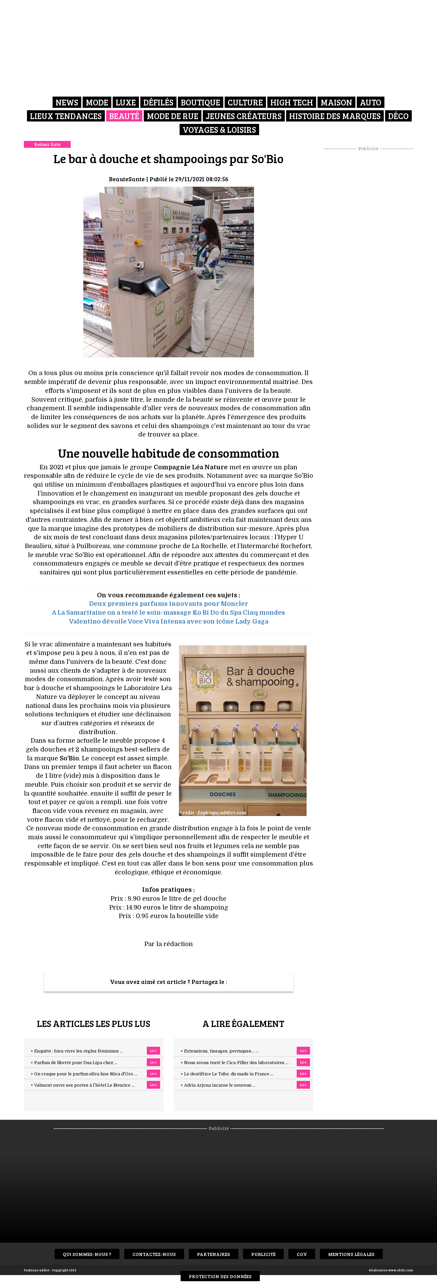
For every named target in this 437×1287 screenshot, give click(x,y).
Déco (398, 115)
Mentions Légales (351, 1254)
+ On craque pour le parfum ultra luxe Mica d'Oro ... (84, 1074)
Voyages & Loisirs (219, 129)
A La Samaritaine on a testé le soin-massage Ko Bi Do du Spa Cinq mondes (168, 612)
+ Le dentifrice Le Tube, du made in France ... (227, 1074)
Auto (370, 102)
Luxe (126, 102)
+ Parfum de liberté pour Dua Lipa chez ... (74, 1062)
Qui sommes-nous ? (87, 1254)
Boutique (200, 102)
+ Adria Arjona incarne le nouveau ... (218, 1085)
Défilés (158, 102)
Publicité (263, 1254)
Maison (336, 102)
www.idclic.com (400, 1270)
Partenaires (213, 1254)
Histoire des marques (335, 115)
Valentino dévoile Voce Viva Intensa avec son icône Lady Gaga (168, 621)
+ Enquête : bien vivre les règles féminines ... (77, 1051)
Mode (97, 102)
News (67, 102)
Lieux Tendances (66, 115)
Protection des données (220, 1276)
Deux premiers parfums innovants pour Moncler (168, 603)
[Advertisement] (368, 254)
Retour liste (47, 144)
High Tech (291, 102)
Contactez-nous (154, 1254)
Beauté (124, 115)
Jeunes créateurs (244, 115)
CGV (302, 1254)
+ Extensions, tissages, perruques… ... (219, 1051)
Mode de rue (172, 115)
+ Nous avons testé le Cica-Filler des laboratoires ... (234, 1062)
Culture (245, 102)
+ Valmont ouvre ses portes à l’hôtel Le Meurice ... (83, 1085)
